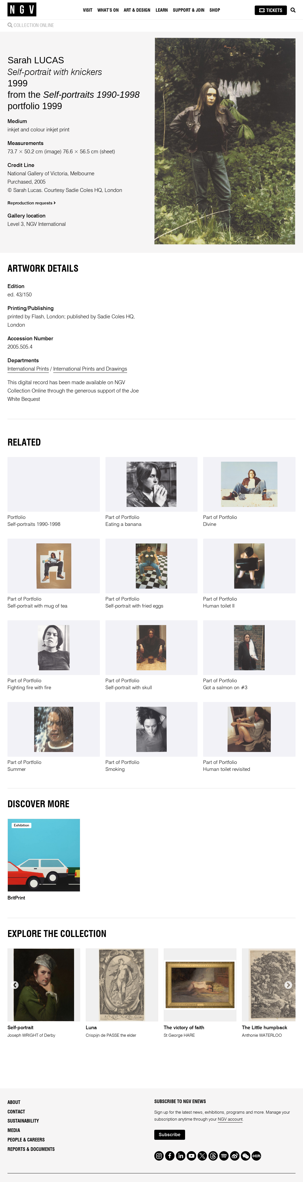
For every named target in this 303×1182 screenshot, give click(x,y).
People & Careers (26, 1140)
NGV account (230, 1119)
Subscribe (169, 1135)
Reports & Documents (31, 1149)
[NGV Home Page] (21, 10)
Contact (16, 1111)
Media (13, 1130)
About (13, 1102)
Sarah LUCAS (35, 60)
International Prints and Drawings (90, 369)
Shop (214, 10)
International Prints (28, 369)
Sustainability (23, 1121)
